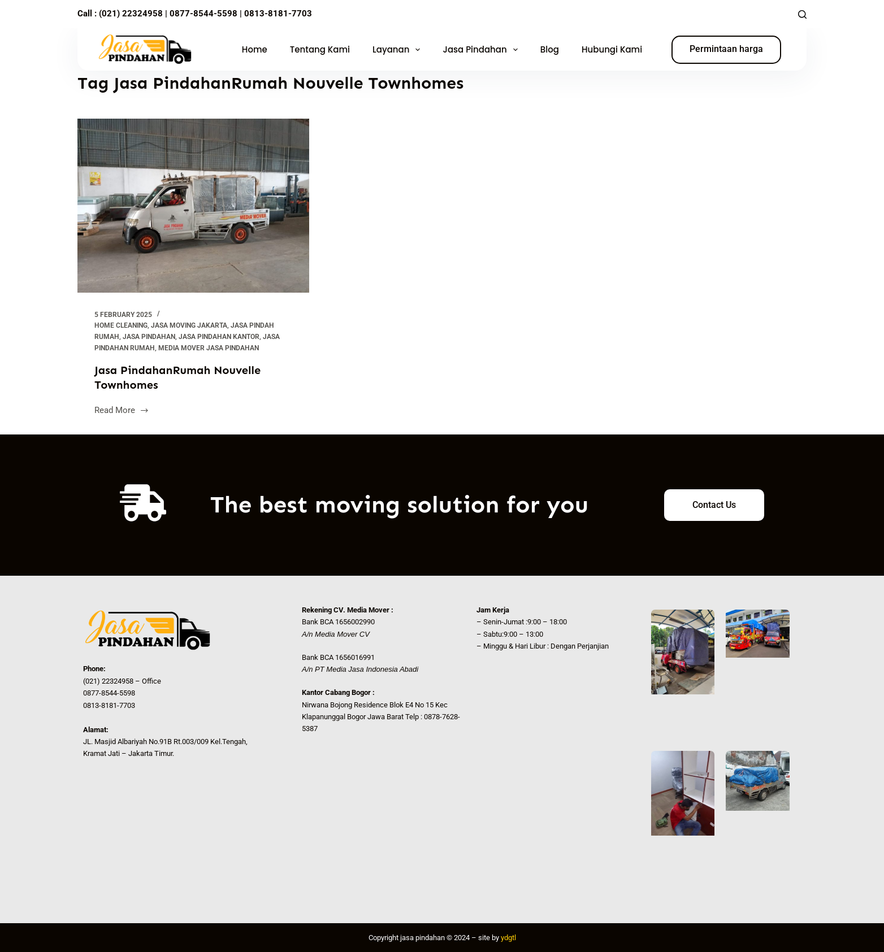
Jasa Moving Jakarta (189, 325)
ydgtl (508, 937)
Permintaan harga (726, 49)
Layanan (398, 49)
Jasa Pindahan (482, 49)
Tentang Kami (320, 49)
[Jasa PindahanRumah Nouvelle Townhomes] (193, 206)
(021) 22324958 (131, 13)
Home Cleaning (121, 325)
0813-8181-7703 (278, 13)
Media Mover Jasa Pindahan (208, 348)
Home (254, 49)
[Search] (802, 14)
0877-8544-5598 (202, 13)
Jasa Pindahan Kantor (219, 337)
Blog (549, 49)
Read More (121, 409)
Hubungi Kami (612, 49)
